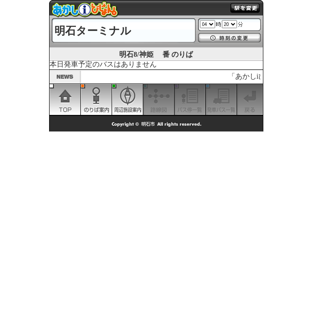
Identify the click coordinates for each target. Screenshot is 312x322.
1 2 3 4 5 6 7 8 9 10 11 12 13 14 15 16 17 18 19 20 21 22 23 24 (207, 24)
